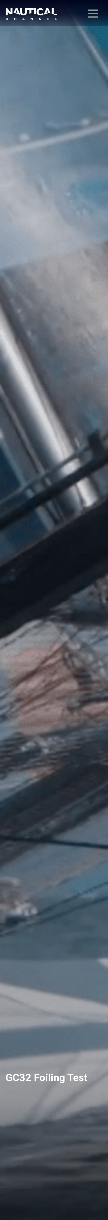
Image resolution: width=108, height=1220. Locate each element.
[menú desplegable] (93, 13)
